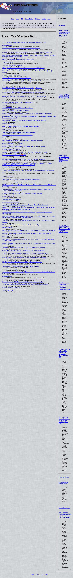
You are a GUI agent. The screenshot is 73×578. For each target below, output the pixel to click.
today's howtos (6, 236)
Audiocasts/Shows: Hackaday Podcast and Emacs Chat (17, 135)
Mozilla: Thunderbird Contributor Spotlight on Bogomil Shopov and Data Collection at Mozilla (27, 113)
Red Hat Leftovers (7, 129)
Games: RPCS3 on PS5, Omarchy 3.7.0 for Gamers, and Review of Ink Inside (23, 250)
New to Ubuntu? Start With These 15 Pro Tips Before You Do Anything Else (22, 282)
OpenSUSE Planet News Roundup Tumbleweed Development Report (21, 126)
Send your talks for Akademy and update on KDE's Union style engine (21, 182)
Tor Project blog (64, 477)
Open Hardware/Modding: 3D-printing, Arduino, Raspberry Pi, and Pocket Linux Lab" (25, 205)
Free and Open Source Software (11, 75)
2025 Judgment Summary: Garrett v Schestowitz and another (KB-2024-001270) (24, 42)
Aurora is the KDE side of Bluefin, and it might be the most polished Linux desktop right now (27, 52)
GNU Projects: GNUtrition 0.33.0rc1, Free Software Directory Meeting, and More (24, 120)
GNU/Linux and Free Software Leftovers (13, 65)
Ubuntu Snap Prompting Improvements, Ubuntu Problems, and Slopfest (21, 225)
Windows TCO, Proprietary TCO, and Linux (14, 269)
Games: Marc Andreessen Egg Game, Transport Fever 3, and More (20, 266)
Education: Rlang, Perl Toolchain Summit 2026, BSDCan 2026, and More (22, 193)
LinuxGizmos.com (64, 508)
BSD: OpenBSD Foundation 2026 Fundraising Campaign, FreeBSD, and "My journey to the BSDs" (29, 230)
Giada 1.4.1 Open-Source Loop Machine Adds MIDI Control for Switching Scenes (64, 229)
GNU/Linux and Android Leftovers (11, 199)
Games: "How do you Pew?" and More (12, 143)
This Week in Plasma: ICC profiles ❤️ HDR (14, 155)
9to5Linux (62, 25)
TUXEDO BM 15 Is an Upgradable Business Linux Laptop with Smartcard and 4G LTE (64, 353)
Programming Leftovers (8, 123)
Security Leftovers (7, 105)
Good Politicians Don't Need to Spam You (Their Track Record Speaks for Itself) (23, 279)
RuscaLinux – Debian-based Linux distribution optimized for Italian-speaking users (24, 152)
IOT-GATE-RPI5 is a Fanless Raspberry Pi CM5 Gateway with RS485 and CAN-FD (65, 515)
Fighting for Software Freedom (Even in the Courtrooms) (17, 102)
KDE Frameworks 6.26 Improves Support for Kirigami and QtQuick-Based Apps (64, 286)
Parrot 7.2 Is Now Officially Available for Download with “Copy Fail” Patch (64, 97)
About (17, 19)
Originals (37, 19)
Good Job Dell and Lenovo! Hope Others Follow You (16, 78)
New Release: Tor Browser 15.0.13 (63, 482)
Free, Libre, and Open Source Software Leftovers (15, 110)
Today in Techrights (7, 85)
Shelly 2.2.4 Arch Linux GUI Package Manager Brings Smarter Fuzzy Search (64, 33)
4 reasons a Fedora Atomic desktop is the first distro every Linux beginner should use (25, 284)
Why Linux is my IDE (8, 62)
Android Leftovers (7, 45)
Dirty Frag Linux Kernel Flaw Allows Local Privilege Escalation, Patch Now (64, 420)
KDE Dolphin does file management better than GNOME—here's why (21, 48)
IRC (22, 19)
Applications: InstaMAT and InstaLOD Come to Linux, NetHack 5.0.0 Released (23, 247)
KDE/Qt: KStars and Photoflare (10, 202)
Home (12, 19)
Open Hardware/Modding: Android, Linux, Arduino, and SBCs (18, 132)
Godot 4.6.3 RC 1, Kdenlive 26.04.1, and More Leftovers (17, 108)
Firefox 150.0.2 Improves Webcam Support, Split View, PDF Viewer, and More (64, 158)
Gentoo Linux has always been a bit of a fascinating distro (18, 59)
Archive (44, 19)
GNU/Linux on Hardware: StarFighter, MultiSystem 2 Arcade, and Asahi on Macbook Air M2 (27, 233)
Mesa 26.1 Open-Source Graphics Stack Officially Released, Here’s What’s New (24, 257)
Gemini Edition (29, 19)
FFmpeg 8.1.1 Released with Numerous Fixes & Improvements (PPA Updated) (23, 68)
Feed (49, 19)
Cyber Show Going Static (9, 167)
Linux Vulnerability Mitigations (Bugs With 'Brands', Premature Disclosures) (22, 140)
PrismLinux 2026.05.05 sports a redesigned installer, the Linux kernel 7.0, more (23, 146)
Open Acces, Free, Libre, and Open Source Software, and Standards (21, 179)
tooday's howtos (6, 138)
